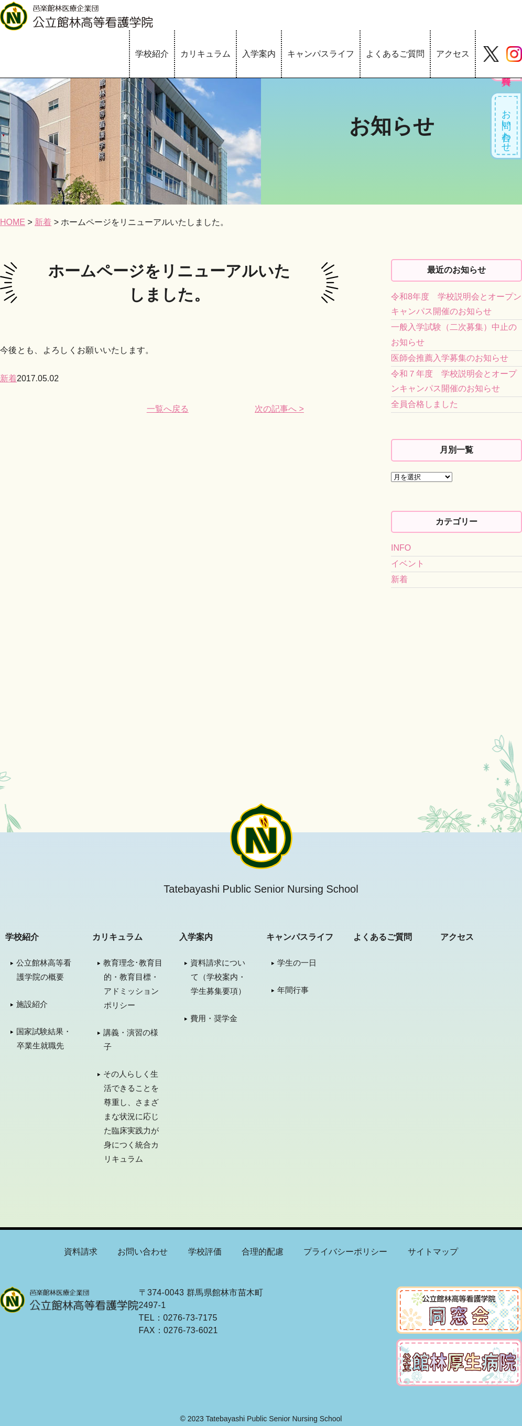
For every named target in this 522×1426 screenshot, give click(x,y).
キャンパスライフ (320, 53)
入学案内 (259, 53)
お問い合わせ (507, 126)
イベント (408, 563)
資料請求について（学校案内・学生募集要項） (218, 976)
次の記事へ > (279, 408)
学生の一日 (297, 962)
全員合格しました (424, 404)
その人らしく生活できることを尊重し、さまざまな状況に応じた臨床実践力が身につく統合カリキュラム (131, 1116)
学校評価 (205, 1251)
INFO (401, 547)
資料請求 (80, 1251)
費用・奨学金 (213, 1018)
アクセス (453, 53)
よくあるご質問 (395, 53)
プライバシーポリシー (345, 1251)
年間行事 (293, 989)
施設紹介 (32, 1004)
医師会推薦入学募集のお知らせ (449, 357)
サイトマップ (433, 1251)
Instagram (514, 54)
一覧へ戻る (168, 408)
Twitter (491, 54)
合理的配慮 (263, 1251)
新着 (8, 378)
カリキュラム (205, 53)
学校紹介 (152, 53)
